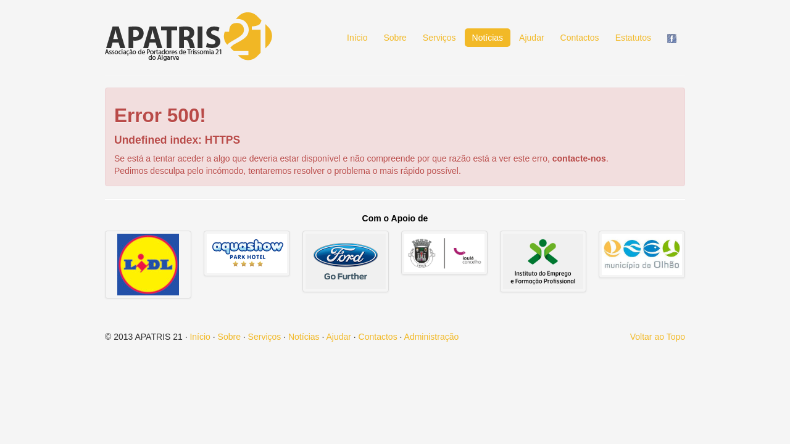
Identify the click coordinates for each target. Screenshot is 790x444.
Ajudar (531, 38)
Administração (431, 337)
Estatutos (633, 38)
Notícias (488, 38)
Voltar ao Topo (657, 337)
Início (357, 38)
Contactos (579, 38)
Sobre (394, 38)
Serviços (439, 38)
